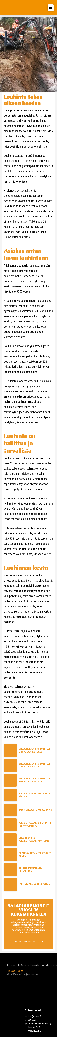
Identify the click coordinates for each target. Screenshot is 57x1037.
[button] (51, 7)
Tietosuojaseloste (15, 971)
